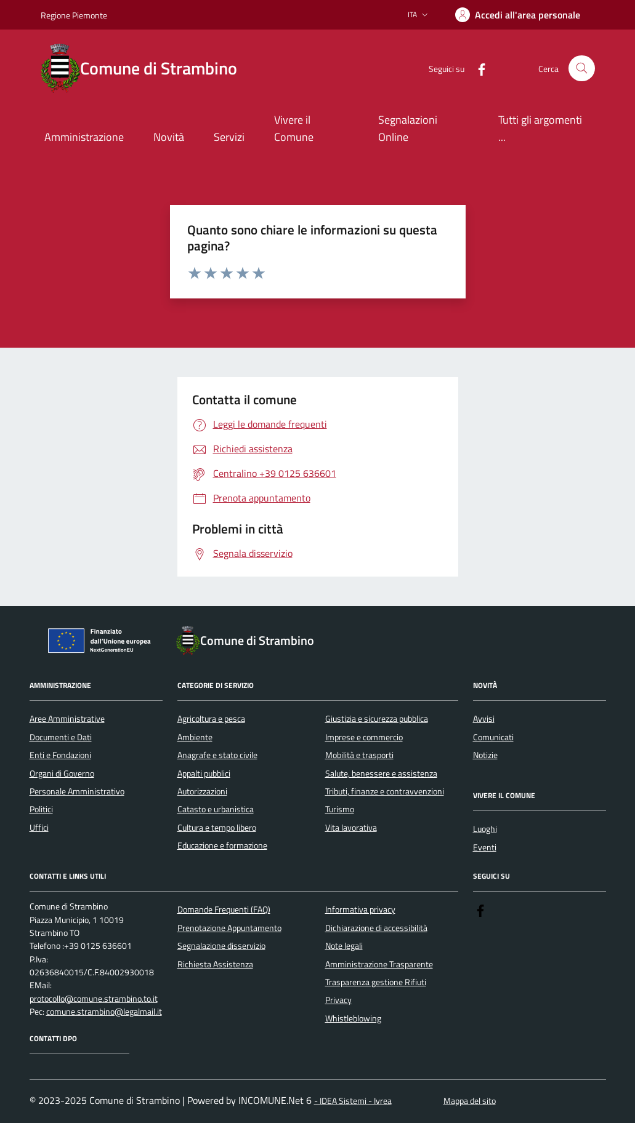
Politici (41, 809)
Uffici (39, 827)
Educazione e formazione (222, 845)
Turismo (339, 809)
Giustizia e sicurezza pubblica (376, 718)
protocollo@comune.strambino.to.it (94, 999)
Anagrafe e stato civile (217, 755)
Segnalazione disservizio (221, 946)
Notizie (485, 755)
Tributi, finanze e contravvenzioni (384, 791)
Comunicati (493, 737)
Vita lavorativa (351, 827)
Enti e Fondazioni (60, 755)
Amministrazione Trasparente (379, 964)
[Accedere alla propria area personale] (517, 15)
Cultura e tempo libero (216, 827)
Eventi (484, 847)
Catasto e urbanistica (215, 809)
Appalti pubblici (203, 773)
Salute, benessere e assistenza (381, 773)
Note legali (344, 946)
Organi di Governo (62, 773)
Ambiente (194, 737)
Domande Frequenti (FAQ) (223, 909)
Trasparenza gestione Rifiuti (375, 982)
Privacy (338, 1000)
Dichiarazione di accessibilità (376, 928)
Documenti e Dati (61, 737)
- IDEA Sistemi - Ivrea (353, 1101)
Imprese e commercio (364, 737)
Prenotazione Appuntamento (229, 928)
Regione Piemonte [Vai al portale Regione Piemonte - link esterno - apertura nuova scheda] (74, 15)
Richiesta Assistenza (215, 964)
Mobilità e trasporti (359, 755)
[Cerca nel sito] (581, 68)
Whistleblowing (353, 1018)
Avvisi (484, 718)
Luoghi (485, 829)
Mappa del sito (469, 1101)
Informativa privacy (360, 909)
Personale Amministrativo (77, 791)
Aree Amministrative (67, 718)
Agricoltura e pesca (211, 718)
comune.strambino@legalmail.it (104, 1011)
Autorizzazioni (202, 791)
